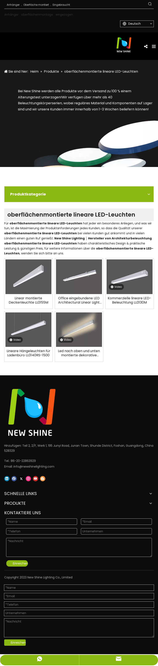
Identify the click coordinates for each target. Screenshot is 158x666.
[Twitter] (21, 478)
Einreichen (20, 563)
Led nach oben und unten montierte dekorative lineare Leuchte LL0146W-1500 (79, 353)
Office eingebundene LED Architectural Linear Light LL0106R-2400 (79, 300)
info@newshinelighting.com (33, 466)
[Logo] (73, 412)
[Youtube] (35, 478)
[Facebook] (14, 478)
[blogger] (42, 478)
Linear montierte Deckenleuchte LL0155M (28, 300)
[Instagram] (28, 478)
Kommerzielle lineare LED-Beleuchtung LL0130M (129, 300)
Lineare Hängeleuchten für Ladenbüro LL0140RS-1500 (28, 353)
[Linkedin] (6, 478)
